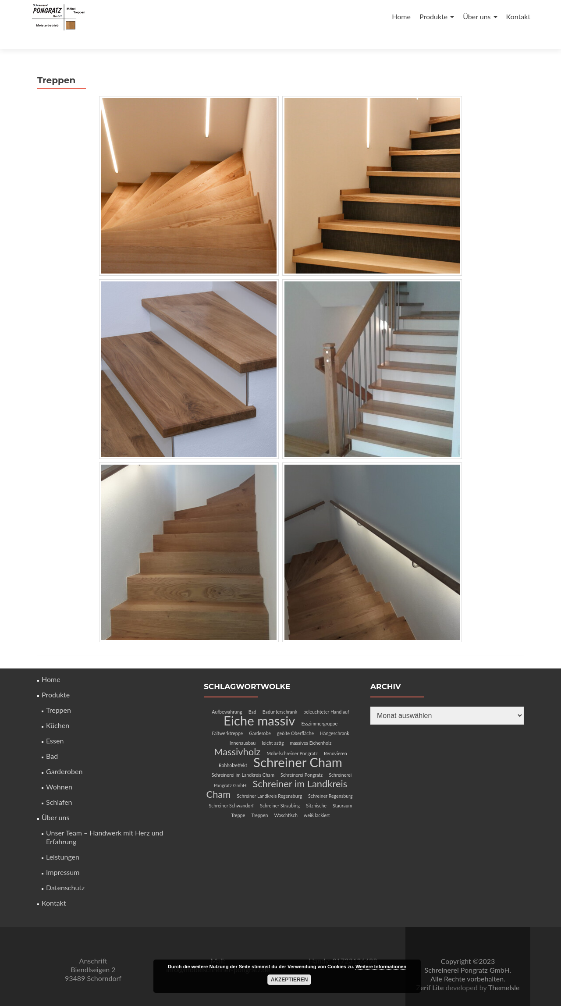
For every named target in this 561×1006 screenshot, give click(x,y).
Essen (55, 725)
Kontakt (518, 16)
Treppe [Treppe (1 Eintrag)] (238, 799)
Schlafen (59, 786)
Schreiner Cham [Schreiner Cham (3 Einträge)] (297, 746)
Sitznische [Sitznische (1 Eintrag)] (316, 790)
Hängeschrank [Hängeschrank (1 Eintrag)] (334, 717)
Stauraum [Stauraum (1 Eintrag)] (342, 790)
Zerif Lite (431, 971)
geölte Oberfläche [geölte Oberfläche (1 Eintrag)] (295, 717)
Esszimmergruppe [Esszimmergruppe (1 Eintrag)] (320, 708)
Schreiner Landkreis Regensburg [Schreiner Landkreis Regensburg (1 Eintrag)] (269, 780)
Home (401, 16)
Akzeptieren (289, 980)
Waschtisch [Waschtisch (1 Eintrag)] (286, 799)
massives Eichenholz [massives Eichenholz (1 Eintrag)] (311, 727)
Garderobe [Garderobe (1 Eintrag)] (260, 717)
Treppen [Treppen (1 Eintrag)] (259, 799)
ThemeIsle (503, 971)
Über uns (476, 16)
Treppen (58, 694)
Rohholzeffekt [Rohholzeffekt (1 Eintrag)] (233, 749)
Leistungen (62, 841)
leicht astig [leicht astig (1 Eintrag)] (273, 727)
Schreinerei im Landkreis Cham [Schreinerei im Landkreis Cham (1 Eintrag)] (243, 759)
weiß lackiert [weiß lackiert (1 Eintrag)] (317, 799)
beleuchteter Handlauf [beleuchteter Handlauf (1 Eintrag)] (326, 696)
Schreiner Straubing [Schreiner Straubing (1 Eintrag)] (280, 790)
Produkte (433, 16)
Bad (52, 740)
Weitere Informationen (380, 966)
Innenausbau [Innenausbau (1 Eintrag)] (243, 727)
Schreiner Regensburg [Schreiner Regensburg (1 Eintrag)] (330, 780)
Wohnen (59, 771)
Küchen (57, 709)
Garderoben (64, 755)
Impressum (62, 856)
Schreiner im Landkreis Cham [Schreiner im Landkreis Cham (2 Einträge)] (277, 773)
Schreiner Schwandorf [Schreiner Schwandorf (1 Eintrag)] (231, 790)
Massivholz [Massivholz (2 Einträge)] (237, 736)
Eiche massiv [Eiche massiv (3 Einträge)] (259, 704)
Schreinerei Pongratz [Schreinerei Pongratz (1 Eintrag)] (301, 759)
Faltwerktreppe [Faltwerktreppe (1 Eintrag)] (227, 717)
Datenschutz (65, 871)
